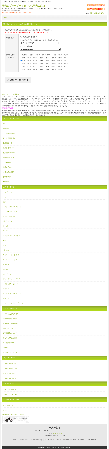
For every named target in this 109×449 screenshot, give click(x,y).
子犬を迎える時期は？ (11, 314)
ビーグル (6, 265)
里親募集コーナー (9, 148)
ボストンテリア (8, 298)
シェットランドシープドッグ (13, 303)
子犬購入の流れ (8, 157)
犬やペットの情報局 (9, 389)
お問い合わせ (7, 167)
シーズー (6, 226)
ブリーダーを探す (9, 133)
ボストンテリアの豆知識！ (11, 94)
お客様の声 (7, 177)
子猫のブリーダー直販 (10, 394)
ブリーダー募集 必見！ (10, 363)
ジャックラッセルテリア (11, 279)
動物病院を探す (8, 143)
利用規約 (6, 182)
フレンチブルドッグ (10, 211)
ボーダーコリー (8, 274)
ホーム (5, 124)
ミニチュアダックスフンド (12, 207)
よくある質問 (49, 440)
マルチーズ (7, 245)
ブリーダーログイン (9, 378)
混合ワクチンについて (11, 328)
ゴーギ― (6, 231)
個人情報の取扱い (69, 440)
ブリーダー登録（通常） (11, 368)
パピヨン (6, 250)
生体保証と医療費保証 (11, 323)
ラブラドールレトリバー (11, 255)
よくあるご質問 (8, 172)
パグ (4, 240)
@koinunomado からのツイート (13, 414)
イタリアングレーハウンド (12, 293)
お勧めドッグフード (10, 352)
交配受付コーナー (9, 153)
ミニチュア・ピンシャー (11, 284)
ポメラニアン (7, 221)
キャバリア (7, 269)
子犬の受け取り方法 (10, 319)
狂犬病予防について (10, 333)
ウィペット (7, 289)
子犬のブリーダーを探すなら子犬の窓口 (23, 5)
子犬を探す (7, 128)
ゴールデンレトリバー (11, 260)
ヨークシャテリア (9, 216)
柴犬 (4, 202)
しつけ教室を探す (9, 138)
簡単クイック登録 (8, 373)
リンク (58, 440)
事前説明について (9, 343)
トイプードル (7, 192)
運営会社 (81, 440)
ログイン (6, 410)
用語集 (5, 348)
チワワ (5, 197)
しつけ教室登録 (8, 405)
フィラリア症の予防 (10, 338)
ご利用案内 (7, 162)
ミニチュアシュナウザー (11, 236)
